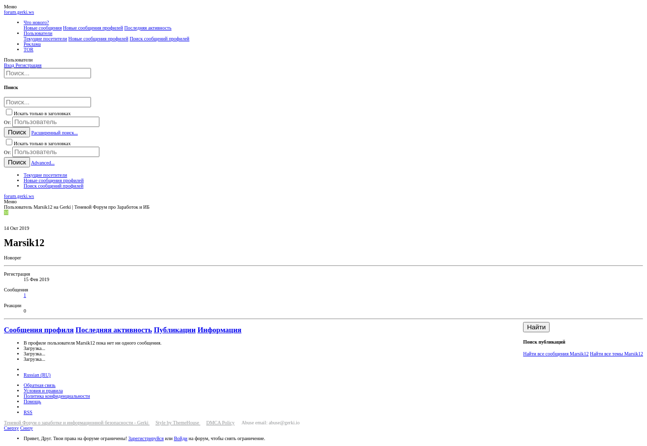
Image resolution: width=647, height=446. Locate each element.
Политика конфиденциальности (57, 396)
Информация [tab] (219, 330)
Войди (180, 438)
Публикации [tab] (175, 330)
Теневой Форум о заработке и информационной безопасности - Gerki (77, 422)
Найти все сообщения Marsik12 (555, 353)
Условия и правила (43, 390)
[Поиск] (47, 73)
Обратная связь (40, 385)
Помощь (32, 401)
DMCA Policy (220, 422)
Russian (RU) (37, 375)
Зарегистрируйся (146, 438)
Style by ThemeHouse (177, 422)
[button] (10, 6)
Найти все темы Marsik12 (616, 353)
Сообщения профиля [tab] (39, 330)
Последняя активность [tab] (114, 330)
